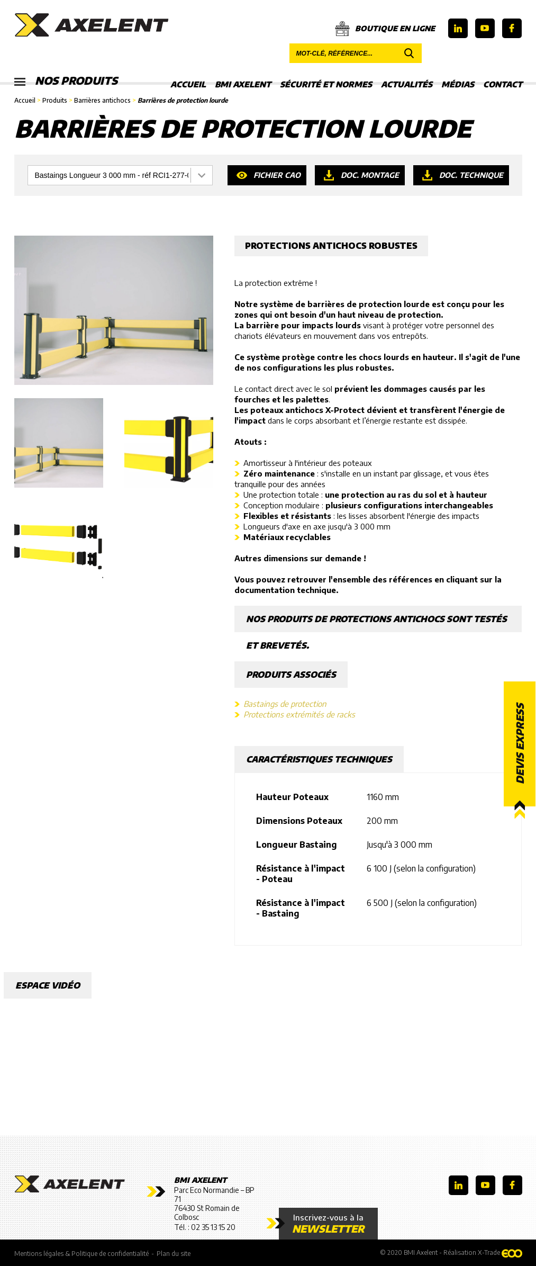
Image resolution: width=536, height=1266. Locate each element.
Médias (457, 84)
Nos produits (65, 81)
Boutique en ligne (385, 28)
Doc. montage (370, 174)
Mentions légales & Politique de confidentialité (81, 1254)
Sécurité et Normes (326, 84)
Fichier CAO (277, 174)
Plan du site (173, 1254)
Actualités (406, 84)
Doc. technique (471, 174)
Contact (502, 84)
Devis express (519, 743)
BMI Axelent (243, 84)
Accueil (188, 84)
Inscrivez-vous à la (328, 1224)
